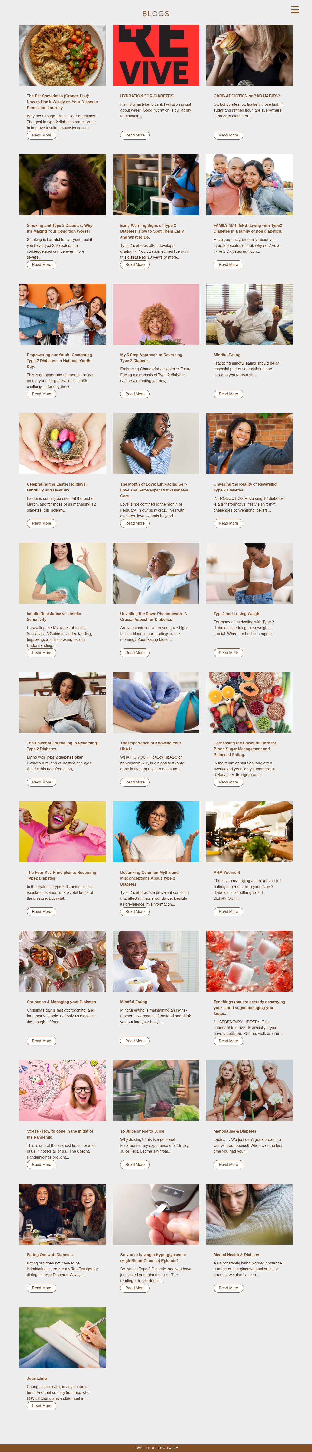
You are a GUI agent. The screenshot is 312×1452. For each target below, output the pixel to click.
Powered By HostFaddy (156, 1448)
